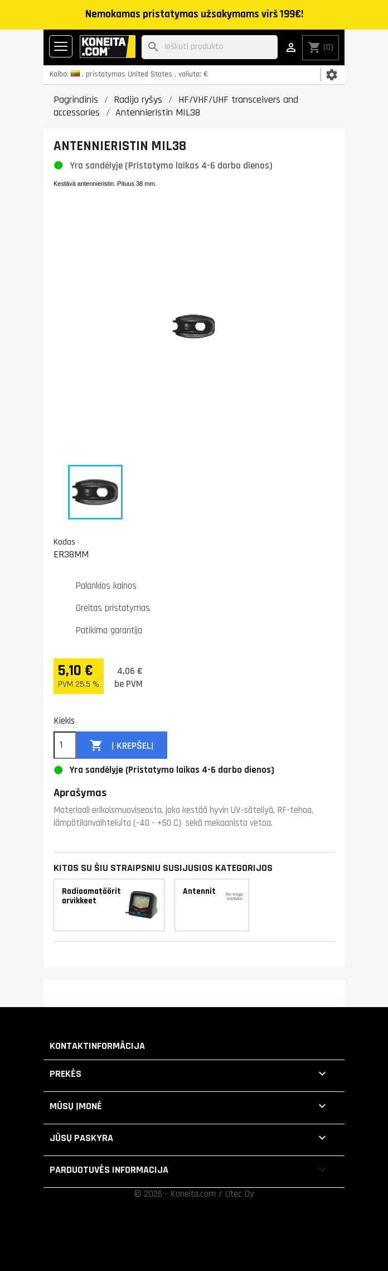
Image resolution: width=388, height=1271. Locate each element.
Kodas (64, 541)
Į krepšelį (122, 746)
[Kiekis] (65, 745)
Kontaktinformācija (97, 1045)
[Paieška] (210, 47)
